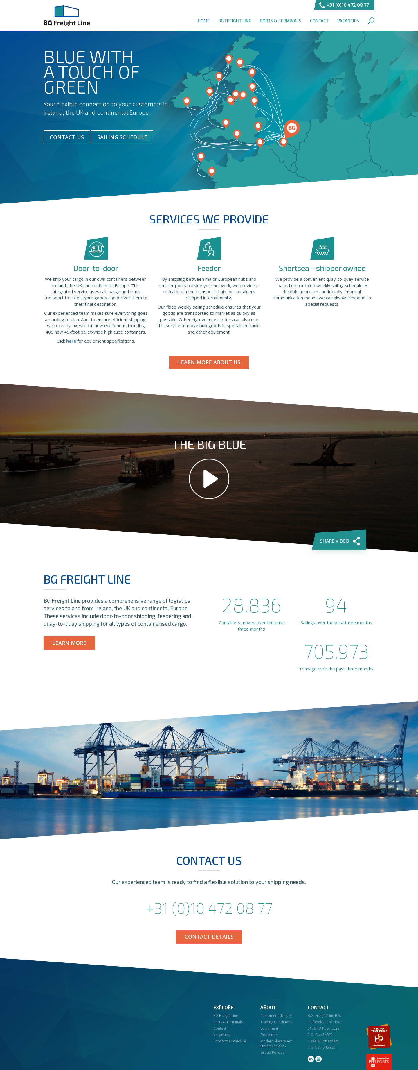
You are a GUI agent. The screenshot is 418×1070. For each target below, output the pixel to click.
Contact (319, 20)
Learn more (69, 642)
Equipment (269, 1028)
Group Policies (272, 1052)
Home (204, 20)
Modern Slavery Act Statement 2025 (276, 1043)
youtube (318, 1059)
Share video (339, 540)
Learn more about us (209, 362)
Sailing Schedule (122, 137)
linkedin (311, 1059)
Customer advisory (276, 1015)
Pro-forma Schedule (229, 1041)
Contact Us (67, 137)
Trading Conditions (276, 1021)
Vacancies (348, 20)
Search (371, 20)
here (71, 341)
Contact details (209, 936)
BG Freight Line (67, 15)
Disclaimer (269, 1034)
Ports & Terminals (280, 20)
